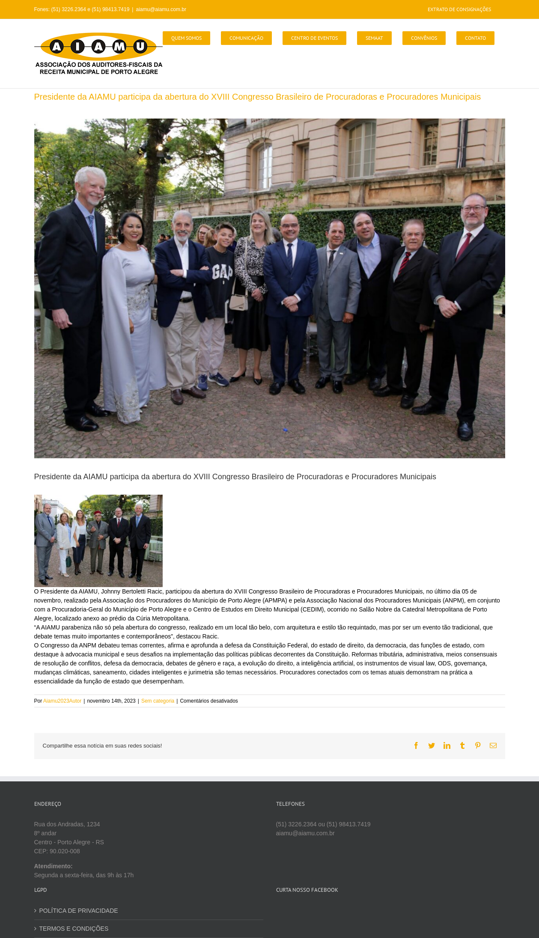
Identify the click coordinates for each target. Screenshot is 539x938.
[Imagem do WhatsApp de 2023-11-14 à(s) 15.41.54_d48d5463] (269, 288)
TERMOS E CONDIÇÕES (74, 928)
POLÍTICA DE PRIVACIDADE (78, 910)
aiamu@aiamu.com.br (161, 9)
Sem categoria (157, 701)
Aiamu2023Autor (62, 701)
